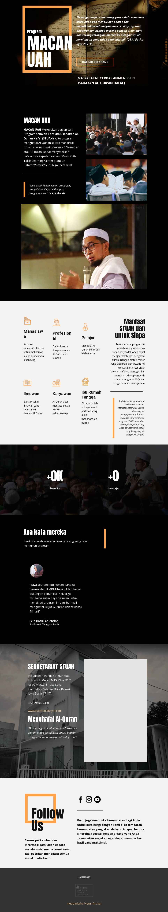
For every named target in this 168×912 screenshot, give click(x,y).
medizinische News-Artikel (84, 903)
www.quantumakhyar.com (45, 711)
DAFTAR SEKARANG (95, 62)
